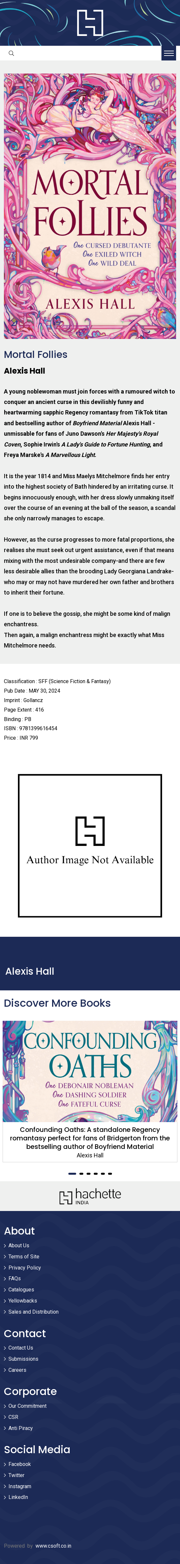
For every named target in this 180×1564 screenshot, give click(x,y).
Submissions (23, 1359)
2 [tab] (81, 1174)
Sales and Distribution (33, 1312)
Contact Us (20, 1348)
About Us (18, 1245)
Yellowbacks (22, 1301)
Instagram (19, 1486)
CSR (13, 1417)
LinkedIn (18, 1497)
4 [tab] (96, 1174)
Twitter (16, 1475)
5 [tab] (103, 1174)
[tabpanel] (90, 1091)
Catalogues (21, 1290)
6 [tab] (110, 1174)
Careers (17, 1370)
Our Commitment (27, 1406)
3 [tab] (88, 1174)
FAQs (14, 1278)
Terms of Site (23, 1256)
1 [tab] (72, 1174)
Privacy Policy (24, 1268)
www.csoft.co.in (53, 1546)
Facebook (19, 1464)
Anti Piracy (20, 1428)
